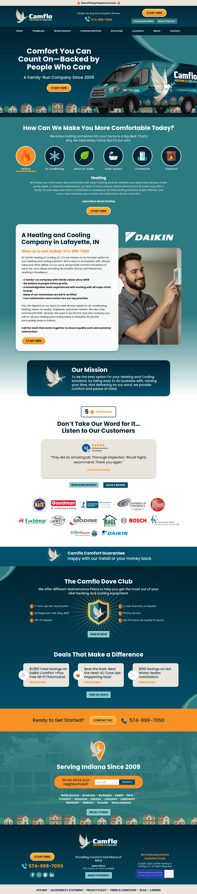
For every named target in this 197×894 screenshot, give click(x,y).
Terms (171, 877)
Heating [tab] (25, 168)
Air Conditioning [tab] (54, 168)
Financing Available (143, 21)
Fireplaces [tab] (171, 168)
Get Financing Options (155, 855)
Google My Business (45, 875)
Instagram (39, 875)
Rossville (102, 803)
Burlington (105, 795)
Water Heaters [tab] (113, 168)
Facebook (33, 875)
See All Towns (98, 812)
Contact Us (103, 720)
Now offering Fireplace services (98, 2)
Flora (130, 795)
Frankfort (65, 799)
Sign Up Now (98, 634)
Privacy (167, 877)
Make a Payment (98, 875)
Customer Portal (154, 858)
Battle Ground (70, 795)
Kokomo (96, 799)
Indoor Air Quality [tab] (84, 168)
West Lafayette (121, 803)
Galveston (80, 799)
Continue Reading (98, 470)
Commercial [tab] (142, 168)
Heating (98, 178)
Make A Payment (166, 21)
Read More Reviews (83, 485)
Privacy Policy (147, 875)
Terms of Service (156, 875)
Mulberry (88, 803)
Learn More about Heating (98, 201)
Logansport (127, 799)
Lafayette (111, 799)
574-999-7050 (101, 19)
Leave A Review (115, 485)
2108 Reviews (104, 412)
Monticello (72, 803)
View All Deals (98, 695)
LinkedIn (52, 875)
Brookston (88, 795)
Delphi (119, 795)
